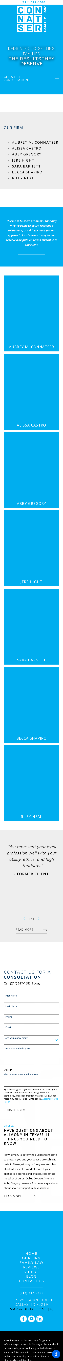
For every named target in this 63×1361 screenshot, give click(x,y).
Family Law (31, 1262)
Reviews (31, 1267)
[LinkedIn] (39, 1318)
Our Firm (31, 1258)
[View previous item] (24, 919)
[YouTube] (31, 1318)
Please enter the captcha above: (21, 1074)
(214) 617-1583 (34, 2)
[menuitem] (35, 142)
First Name (11, 995)
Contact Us (31, 1281)
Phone (8, 1016)
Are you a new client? (16, 1038)
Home (31, 1253)
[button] (56, 1354)
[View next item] (38, 919)
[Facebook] (23, 1318)
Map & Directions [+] (31, 1309)
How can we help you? (17, 1048)
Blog (31, 1276)
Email (8, 1027)
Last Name (11, 1006)
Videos (31, 1271)
